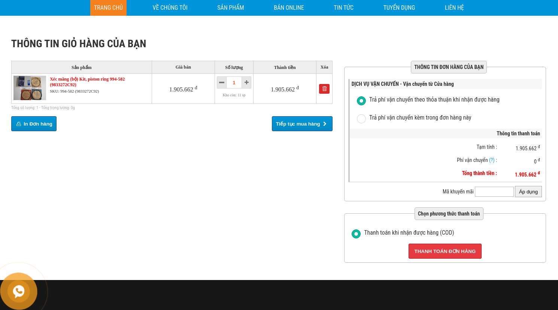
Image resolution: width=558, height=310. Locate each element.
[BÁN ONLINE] (289, 8)
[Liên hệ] (454, 8)
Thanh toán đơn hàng (445, 251)
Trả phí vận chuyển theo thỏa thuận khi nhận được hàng (434, 99)
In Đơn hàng (33, 124)
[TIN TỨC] (343, 8)
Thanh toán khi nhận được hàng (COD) (409, 232)
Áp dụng (528, 192)
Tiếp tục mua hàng (302, 124)
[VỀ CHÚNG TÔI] (170, 8)
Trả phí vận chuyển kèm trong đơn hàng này (420, 117)
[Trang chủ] (108, 8)
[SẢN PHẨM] (230, 8)
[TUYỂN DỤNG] (399, 8)
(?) (492, 160)
